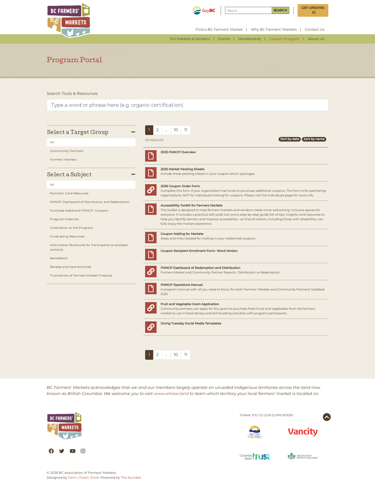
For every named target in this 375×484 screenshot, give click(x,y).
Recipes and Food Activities (70, 267)
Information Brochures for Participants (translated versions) (88, 247)
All (52, 142)
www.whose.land (171, 393)
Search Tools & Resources (72, 93)
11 (185, 130)
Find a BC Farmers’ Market (219, 29)
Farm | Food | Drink (83, 478)
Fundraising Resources (67, 236)
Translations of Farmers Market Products (81, 275)
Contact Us (314, 29)
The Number (131, 478)
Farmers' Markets (63, 159)
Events (224, 39)
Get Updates (313, 10)
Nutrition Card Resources (69, 193)
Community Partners (66, 151)
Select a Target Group (91, 132)
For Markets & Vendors (190, 39)
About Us (316, 39)
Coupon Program (284, 39)
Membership (249, 39)
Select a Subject (91, 175)
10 (176, 130)
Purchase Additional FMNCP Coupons (79, 210)
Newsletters (58, 258)
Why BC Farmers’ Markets (274, 29)
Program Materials (64, 219)
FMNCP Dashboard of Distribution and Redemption (89, 202)
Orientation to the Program (71, 228)
